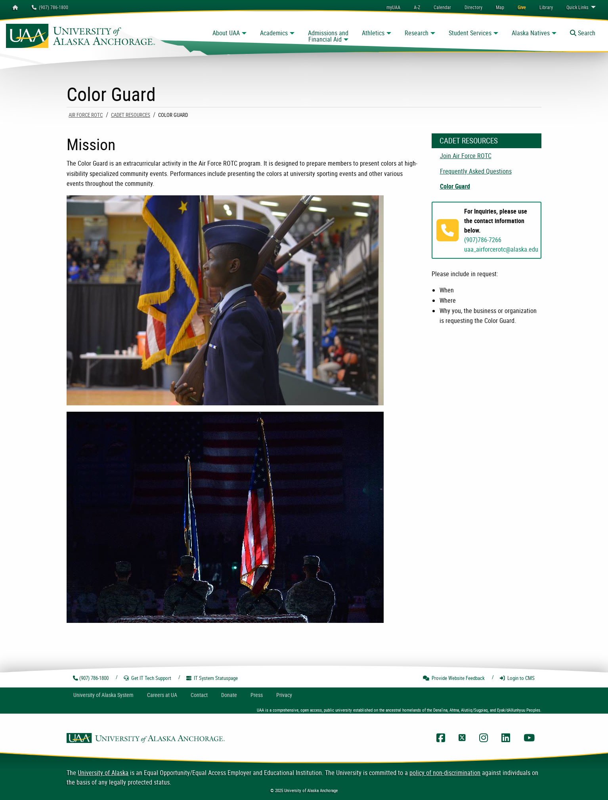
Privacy (284, 695)
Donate (229, 695)
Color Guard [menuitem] (455, 186)
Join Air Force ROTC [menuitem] (465, 155)
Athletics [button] (373, 33)
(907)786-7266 (482, 239)
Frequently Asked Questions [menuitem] (476, 171)
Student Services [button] (470, 33)
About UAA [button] (226, 33)
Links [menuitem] (577, 7)
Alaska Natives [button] (531, 33)
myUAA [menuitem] (393, 7)
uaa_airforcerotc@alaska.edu (501, 249)
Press (256, 695)
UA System (103, 695)
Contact (199, 695)
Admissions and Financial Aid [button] (328, 36)
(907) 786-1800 (50, 7)
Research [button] (416, 33)
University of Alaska (103, 772)
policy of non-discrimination (444, 772)
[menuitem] (442, 7)
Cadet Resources (130, 114)
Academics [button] (274, 33)
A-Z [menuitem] (417, 7)
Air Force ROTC (86, 114)
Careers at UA (162, 695)
